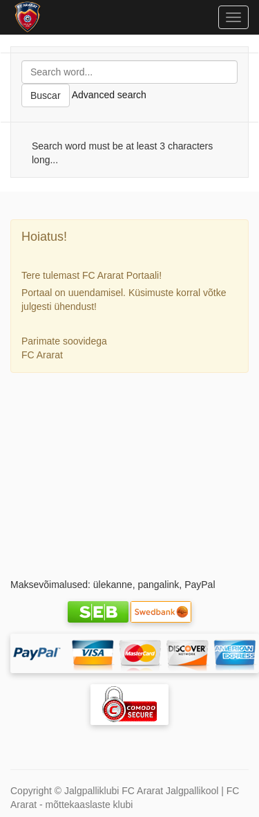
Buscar (45, 95)
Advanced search (109, 94)
